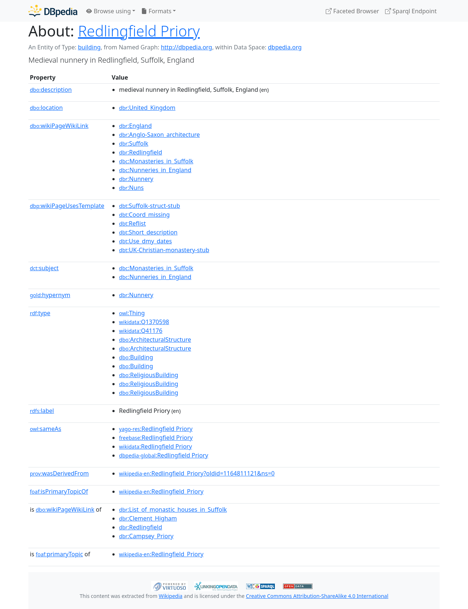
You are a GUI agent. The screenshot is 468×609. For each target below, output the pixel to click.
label (42, 411)
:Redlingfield (140, 152)
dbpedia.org (285, 47)
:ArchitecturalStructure (155, 339)
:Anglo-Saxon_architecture (159, 134)
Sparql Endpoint (411, 11)
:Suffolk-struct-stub (149, 206)
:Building (136, 357)
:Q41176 (141, 331)
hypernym (50, 295)
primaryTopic (59, 554)
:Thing (132, 313)
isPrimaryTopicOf (59, 491)
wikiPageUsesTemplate (67, 206)
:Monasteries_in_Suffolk (156, 161)
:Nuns (131, 188)
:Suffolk (133, 143)
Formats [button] (156, 11)
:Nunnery (136, 179)
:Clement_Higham (148, 518)
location (46, 108)
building (89, 47)
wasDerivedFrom (59, 473)
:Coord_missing (144, 214)
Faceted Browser (352, 11)
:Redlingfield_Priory (161, 491)
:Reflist (132, 223)
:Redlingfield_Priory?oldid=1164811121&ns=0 (197, 473)
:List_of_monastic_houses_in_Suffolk (173, 509)
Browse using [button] (108, 11)
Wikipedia (170, 595)
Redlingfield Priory (139, 31)
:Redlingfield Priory (155, 429)
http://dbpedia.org (186, 47)
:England (135, 126)
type (40, 313)
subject (44, 268)
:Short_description (148, 232)
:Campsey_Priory (146, 536)
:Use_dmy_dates (145, 241)
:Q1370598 (144, 322)
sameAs (45, 429)
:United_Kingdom (147, 108)
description (51, 90)
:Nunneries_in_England (155, 170)
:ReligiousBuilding (148, 375)
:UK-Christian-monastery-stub (164, 250)
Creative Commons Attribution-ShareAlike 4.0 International (317, 595)
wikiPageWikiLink (59, 126)
